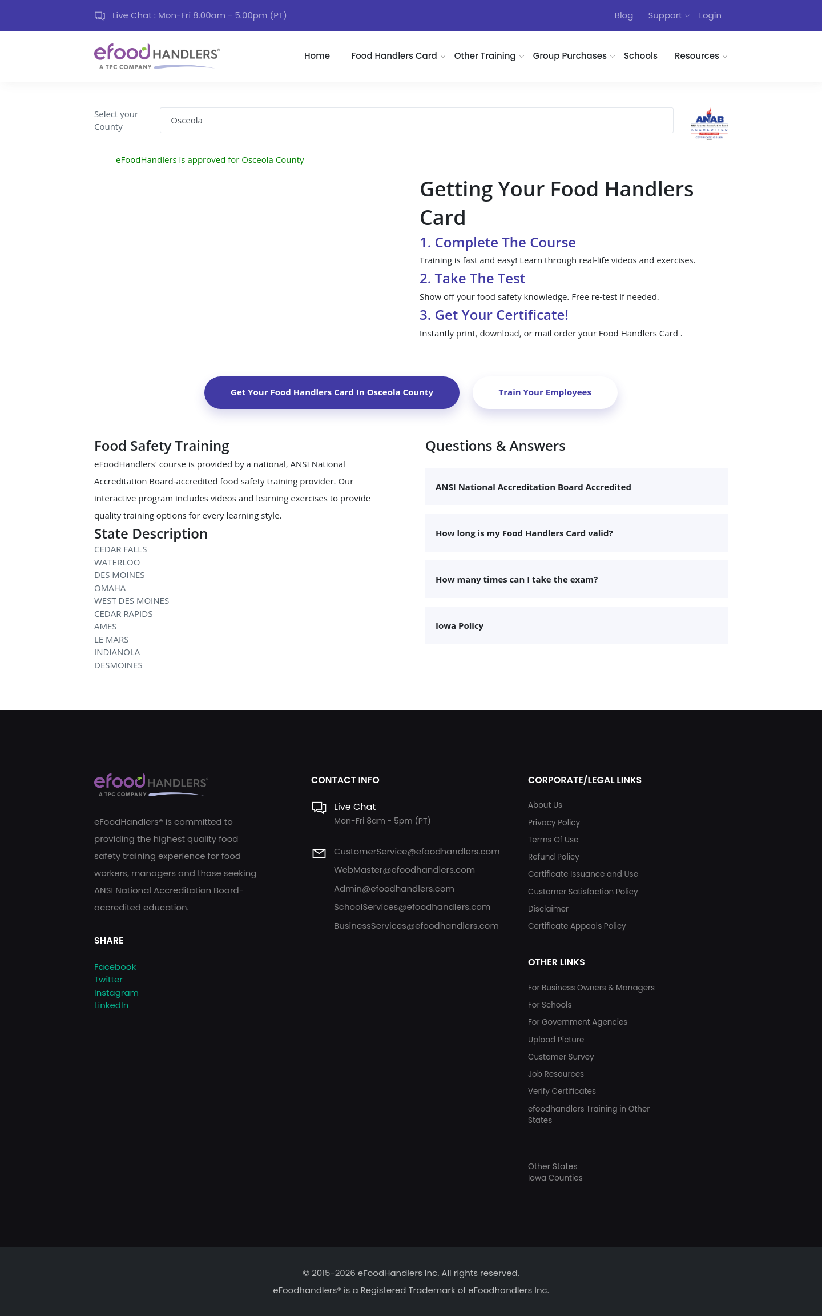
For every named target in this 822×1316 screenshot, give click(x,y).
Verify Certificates (562, 1091)
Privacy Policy (554, 822)
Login (710, 15)
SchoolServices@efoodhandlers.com (412, 907)
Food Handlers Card (394, 56)
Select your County (116, 120)
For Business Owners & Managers (591, 987)
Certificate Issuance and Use (583, 874)
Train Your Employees (545, 392)
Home (317, 56)
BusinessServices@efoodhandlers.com (416, 926)
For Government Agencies (577, 1022)
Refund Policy (553, 857)
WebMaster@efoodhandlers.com (404, 870)
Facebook (115, 967)
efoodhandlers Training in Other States (589, 1115)
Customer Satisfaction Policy (583, 891)
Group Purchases (570, 56)
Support (665, 15)
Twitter (108, 979)
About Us (545, 805)
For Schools (550, 1005)
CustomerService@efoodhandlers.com (417, 851)
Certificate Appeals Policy (577, 926)
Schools (641, 56)
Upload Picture (556, 1039)
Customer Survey (561, 1057)
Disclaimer (548, 909)
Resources (697, 56)
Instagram (116, 992)
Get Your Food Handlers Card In (332, 392)
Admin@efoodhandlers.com (394, 888)
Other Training (485, 56)
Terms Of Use (553, 839)
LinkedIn (111, 1005)
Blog (624, 15)
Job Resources (556, 1074)
